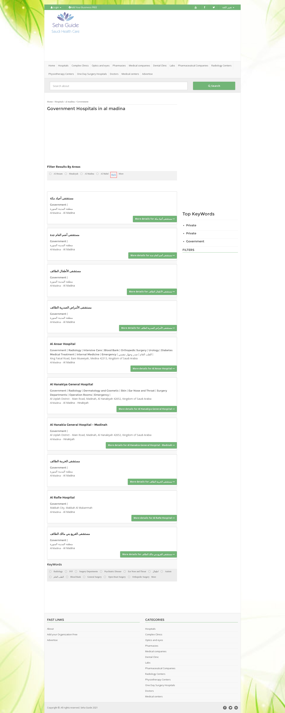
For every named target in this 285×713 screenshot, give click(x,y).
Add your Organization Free (62, 634)
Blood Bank (111, 350)
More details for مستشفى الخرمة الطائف (152, 481)
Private (191, 225)
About (50, 628)
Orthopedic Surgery (133, 350)
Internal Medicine (88, 354)
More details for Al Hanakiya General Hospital (147, 408)
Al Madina (55, 212)
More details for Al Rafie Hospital (154, 517)
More (121, 173)
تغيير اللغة (228, 7)
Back (113, 174)
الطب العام (146, 354)
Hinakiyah (83, 402)
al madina (70, 101)
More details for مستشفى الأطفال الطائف (152, 291)
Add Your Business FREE (83, 7)
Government (82, 101)
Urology (154, 350)
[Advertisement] (162, 35)
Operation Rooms (80, 394)
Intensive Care (92, 350)
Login (56, 7)
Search (214, 85)
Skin (123, 390)
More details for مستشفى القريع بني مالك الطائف (148, 553)
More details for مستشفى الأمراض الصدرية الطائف (148, 327)
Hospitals (59, 101)
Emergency (109, 354)
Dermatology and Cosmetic (101, 390)
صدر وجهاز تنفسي (128, 354)
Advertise (147, 73)
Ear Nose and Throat (142, 390)
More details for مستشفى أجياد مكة (155, 218)
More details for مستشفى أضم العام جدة (153, 255)
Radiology (75, 350)
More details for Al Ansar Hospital (154, 368)
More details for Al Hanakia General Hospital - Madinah (141, 444)
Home (52, 65)
